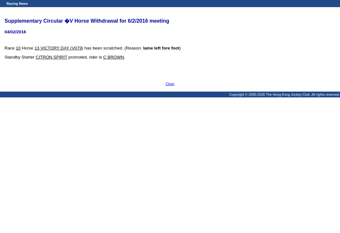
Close (170, 84)
